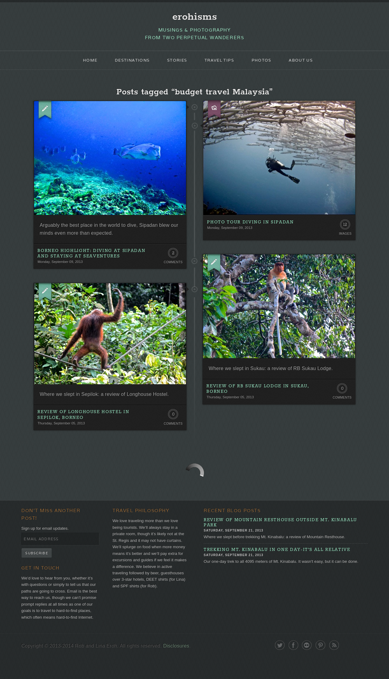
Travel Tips (220, 62)
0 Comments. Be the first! (341, 396)
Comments (172, 268)
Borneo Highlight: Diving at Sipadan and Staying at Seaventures (92, 258)
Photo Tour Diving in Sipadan (250, 226)
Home (84, 62)
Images (344, 238)
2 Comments (172, 259)
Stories (176, 62)
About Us (306, 62)
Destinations (128, 62)
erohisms (194, 17)
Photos (264, 62)
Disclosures (182, 668)
